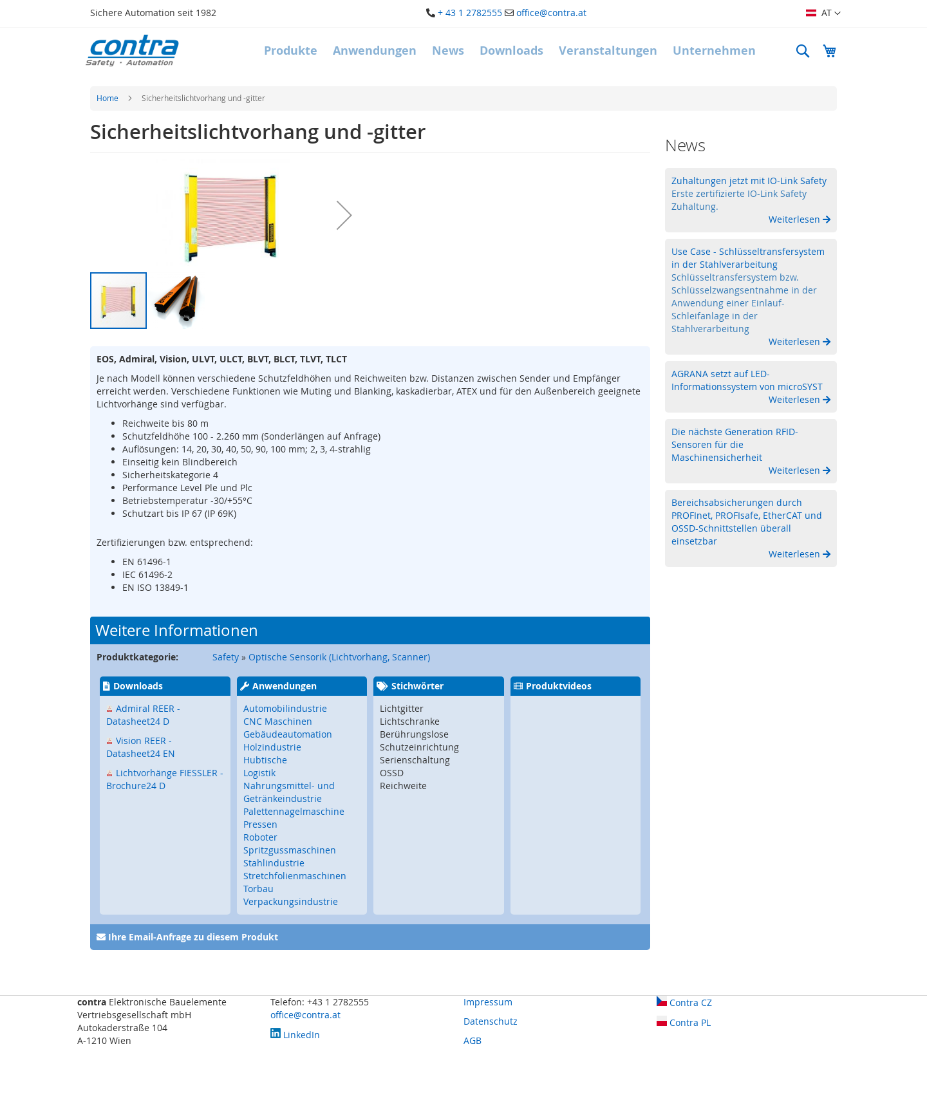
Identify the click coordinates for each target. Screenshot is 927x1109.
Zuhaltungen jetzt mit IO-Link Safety (749, 180)
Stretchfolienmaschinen (294, 876)
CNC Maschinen (277, 721)
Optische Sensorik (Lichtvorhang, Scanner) (339, 657)
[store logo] (132, 50)
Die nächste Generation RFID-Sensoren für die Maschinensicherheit (734, 444)
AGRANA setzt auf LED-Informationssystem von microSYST (747, 380)
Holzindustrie (272, 747)
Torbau (258, 888)
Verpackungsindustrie (290, 901)
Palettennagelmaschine (293, 811)
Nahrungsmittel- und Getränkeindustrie (289, 792)
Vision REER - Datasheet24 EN (140, 747)
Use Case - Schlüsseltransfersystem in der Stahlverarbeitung (748, 257)
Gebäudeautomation (287, 734)
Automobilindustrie (285, 708)
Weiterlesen (796, 219)
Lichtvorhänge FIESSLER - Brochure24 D (164, 779)
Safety (225, 657)
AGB (473, 1040)
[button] (823, 13)
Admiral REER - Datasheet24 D (143, 714)
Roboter (260, 837)
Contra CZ (684, 1002)
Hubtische (265, 760)
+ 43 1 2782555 (470, 12)
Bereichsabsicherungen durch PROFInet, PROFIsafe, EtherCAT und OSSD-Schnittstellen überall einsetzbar (746, 521)
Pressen (260, 824)
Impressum (488, 1002)
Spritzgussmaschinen (289, 850)
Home (107, 98)
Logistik (259, 773)
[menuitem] (290, 51)
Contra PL (684, 1022)
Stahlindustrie (273, 863)
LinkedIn (295, 1035)
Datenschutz (491, 1021)
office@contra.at (551, 12)
